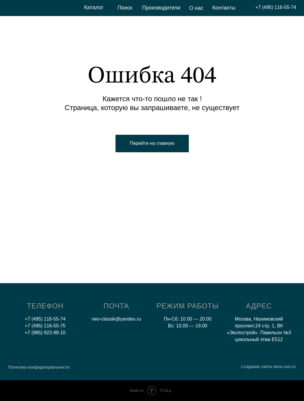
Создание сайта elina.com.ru (268, 366)
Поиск (125, 8)
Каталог (93, 7)
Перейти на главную (152, 143)
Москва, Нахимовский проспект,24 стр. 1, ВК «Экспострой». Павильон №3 (259, 325)
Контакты (223, 8)
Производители (161, 8)
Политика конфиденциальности (38, 367)
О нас (196, 8)
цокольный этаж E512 (259, 339)
